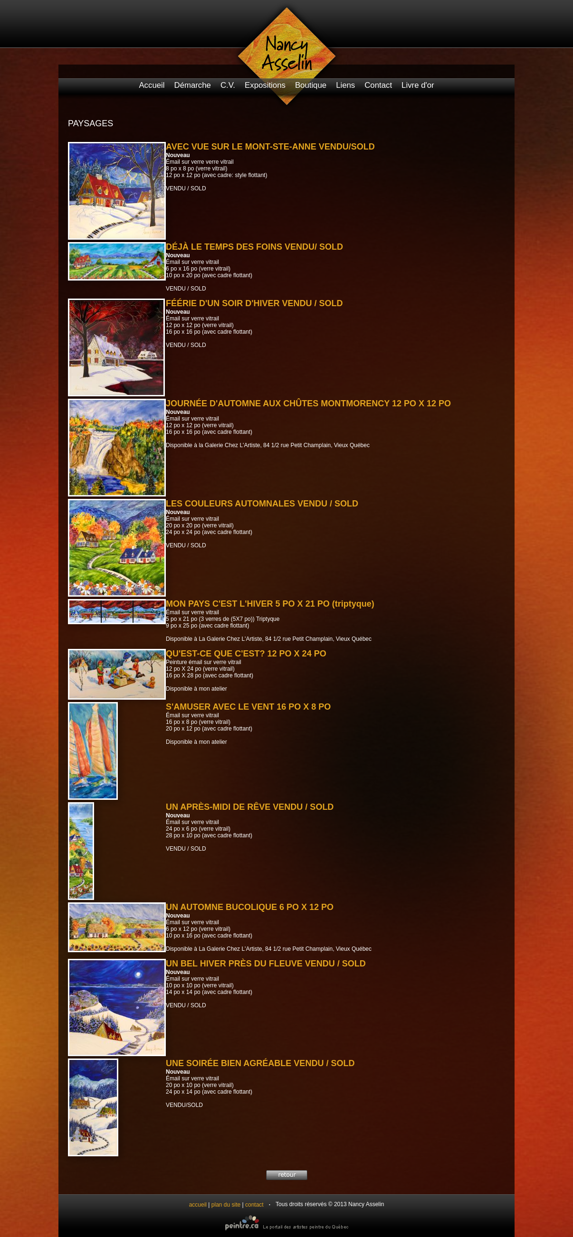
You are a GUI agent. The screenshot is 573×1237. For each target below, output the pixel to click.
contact (254, 1204)
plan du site (225, 1204)
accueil (198, 1204)
